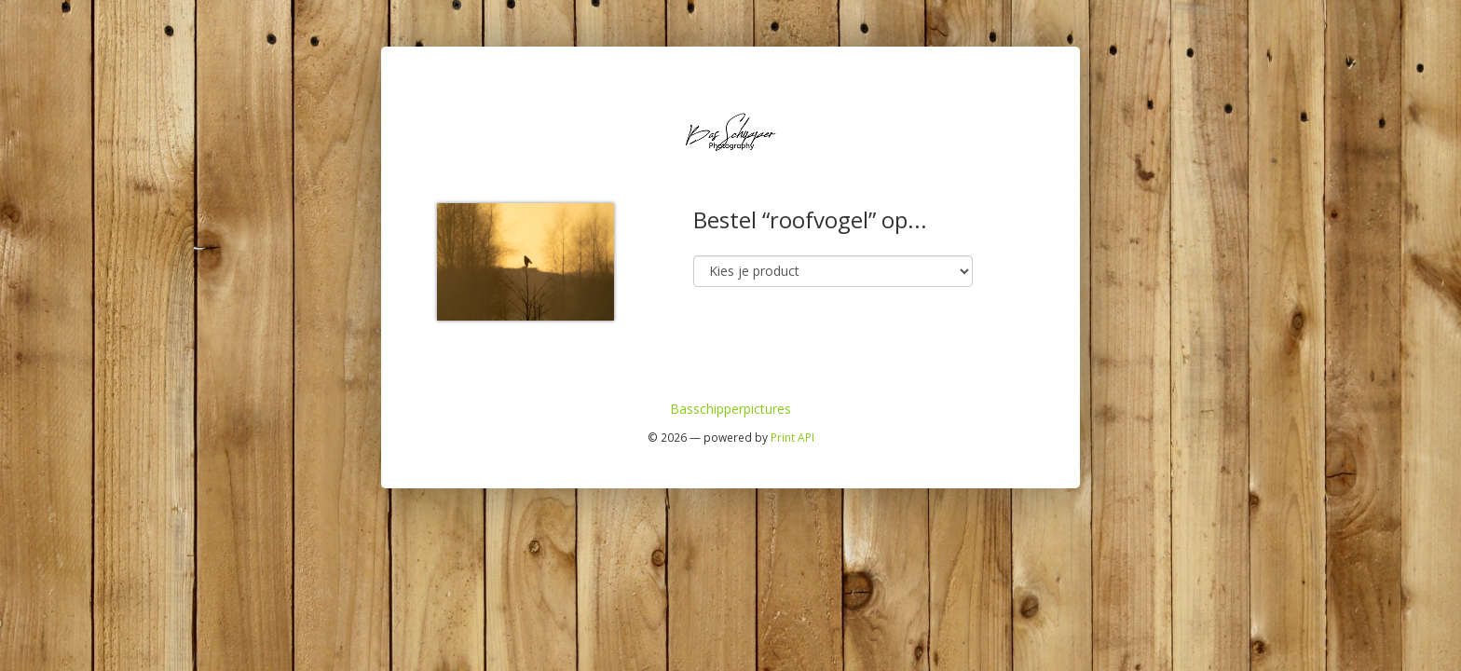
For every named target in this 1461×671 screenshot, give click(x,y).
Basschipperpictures (730, 409)
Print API (792, 437)
